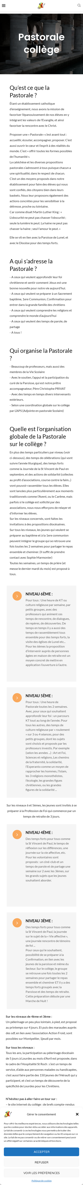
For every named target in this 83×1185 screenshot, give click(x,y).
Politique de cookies (42, 1182)
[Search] (79, 6)
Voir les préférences (41, 1174)
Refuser (41, 1164)
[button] (77, 1116)
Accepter (41, 1153)
